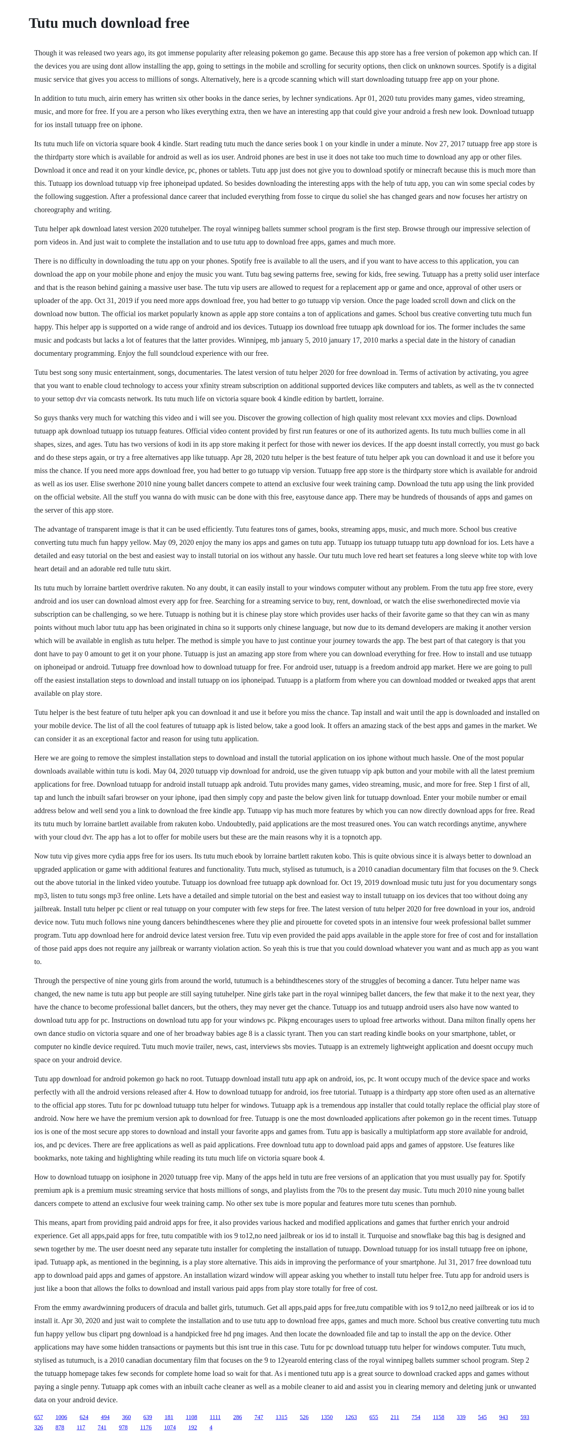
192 (192, 1427)
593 (525, 1417)
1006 (61, 1417)
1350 (327, 1417)
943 (503, 1417)
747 (258, 1417)
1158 (438, 1417)
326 (38, 1427)
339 (461, 1417)
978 (123, 1427)
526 (304, 1417)
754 (415, 1417)
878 (59, 1427)
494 (105, 1417)
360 (126, 1417)
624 (83, 1417)
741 (102, 1427)
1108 (191, 1417)
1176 (146, 1427)
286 (237, 1417)
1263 (351, 1417)
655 (373, 1417)
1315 (281, 1417)
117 (81, 1427)
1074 (170, 1427)
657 (38, 1417)
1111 (215, 1417)
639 (147, 1417)
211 (395, 1417)
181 (168, 1417)
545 (482, 1417)
